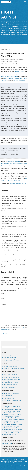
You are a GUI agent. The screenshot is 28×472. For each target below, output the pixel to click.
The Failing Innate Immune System (12, 381)
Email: (2, 298)
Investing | (4, 461)
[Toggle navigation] (25, 2)
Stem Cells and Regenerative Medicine (13, 424)
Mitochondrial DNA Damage (10, 384)
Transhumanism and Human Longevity (13, 429)
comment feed (14, 289)
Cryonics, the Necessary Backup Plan (12, 409)
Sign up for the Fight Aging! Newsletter (13, 359)
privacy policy (21, 327)
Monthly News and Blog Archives (11, 393)
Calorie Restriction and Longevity (11, 407)
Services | (23, 459)
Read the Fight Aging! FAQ (10, 357)
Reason (8, 254)
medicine (18, 183)
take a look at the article (19, 80)
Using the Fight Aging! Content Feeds (12, 400)
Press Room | (9, 462)
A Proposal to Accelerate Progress (12, 406)
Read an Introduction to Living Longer (12, 355)
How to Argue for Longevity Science (12, 411)
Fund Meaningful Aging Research (11, 360)
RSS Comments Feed (9, 398)
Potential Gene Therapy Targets (11, 417)
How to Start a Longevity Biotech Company (14, 368)
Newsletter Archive (8, 395)
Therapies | (11, 461)
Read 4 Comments (6, 63)
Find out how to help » (7, 36)
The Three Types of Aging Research (12, 427)
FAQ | (9, 459)
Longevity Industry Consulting (10, 366)
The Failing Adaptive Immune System (12, 379)
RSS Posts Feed (7, 396)
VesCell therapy (19, 71)
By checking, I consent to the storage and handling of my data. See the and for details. (14, 327)
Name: (2, 293)
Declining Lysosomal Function (11, 382)
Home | (4, 459)
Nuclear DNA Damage (9, 386)
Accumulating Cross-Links (10, 376)
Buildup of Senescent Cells (10, 387)
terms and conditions (6, 329)
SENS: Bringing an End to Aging (11, 422)
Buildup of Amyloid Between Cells (11, 377)
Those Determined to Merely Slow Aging (13, 426)
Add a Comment (16, 63)
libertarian (12, 183)
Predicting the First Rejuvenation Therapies (14, 419)
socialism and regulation (13, 161)
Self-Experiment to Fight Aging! (11, 421)
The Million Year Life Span (10, 434)
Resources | (16, 462)
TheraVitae (3, 73)
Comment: (3, 304)
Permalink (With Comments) (8, 59)
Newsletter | (17, 461)
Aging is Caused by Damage (10, 374)
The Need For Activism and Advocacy (12, 414)
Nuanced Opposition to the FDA (11, 416)
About (22, 462)
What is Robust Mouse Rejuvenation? (12, 431)
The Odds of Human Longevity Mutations (13, 412)
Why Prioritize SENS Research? (11, 432)
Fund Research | (15, 459)
